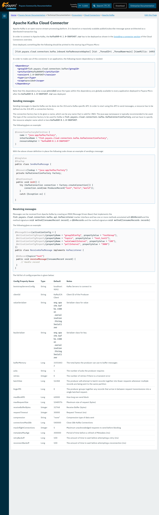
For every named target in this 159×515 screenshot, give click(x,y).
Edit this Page (151, 15)
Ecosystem (108, 15)
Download (120, 5)
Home (44, 15)
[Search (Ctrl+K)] (102, 5)
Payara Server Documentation (16, 25)
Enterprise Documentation (142, 5)
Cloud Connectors (123, 15)
